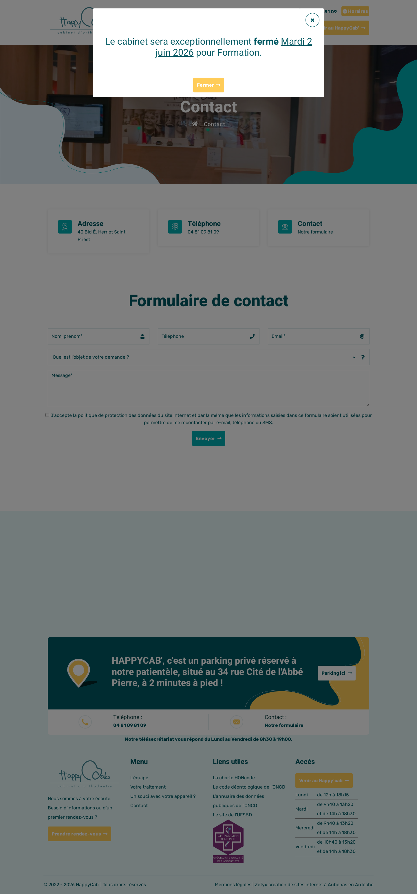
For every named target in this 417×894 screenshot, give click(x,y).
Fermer (205, 85)
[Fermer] (312, 20)
